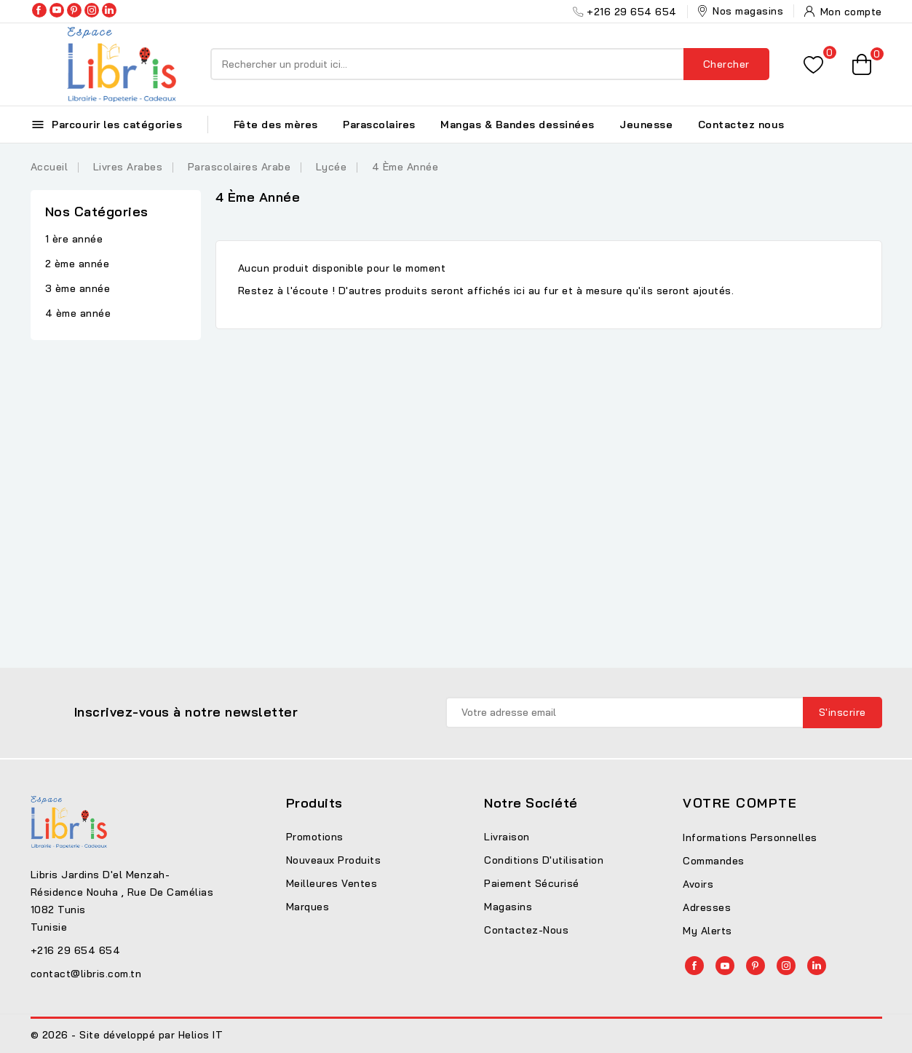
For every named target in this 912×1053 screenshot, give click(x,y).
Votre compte (740, 802)
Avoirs (698, 884)
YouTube (56, 10)
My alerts (707, 930)
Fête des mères (276, 124)
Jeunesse (646, 124)
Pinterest (74, 10)
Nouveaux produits (333, 860)
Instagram (91, 10)
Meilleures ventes (332, 883)
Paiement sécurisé (531, 883)
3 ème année (78, 288)
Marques (308, 906)
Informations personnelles (750, 837)
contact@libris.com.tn (86, 973)
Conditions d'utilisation (543, 860)
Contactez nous (741, 124)
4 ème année (78, 313)
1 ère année (74, 238)
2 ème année (77, 263)
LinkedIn (109, 10)
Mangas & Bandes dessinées (517, 124)
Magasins (508, 906)
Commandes (714, 860)
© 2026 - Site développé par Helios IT (127, 1034)
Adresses (707, 907)
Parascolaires (379, 124)
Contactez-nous (526, 929)
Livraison (507, 836)
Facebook (39, 10)
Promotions (315, 836)
